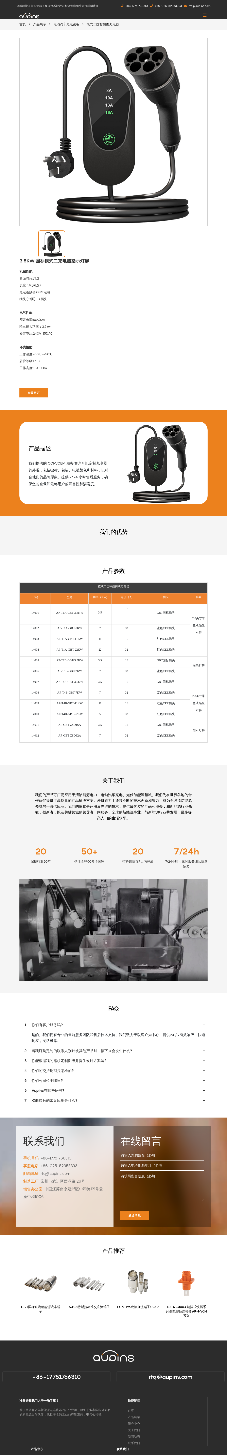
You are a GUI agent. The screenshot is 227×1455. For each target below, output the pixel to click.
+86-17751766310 (134, 6)
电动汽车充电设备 (66, 24)
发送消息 (134, 1215)
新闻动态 (134, 1437)
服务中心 (134, 1424)
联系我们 (134, 1443)
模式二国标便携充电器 (103, 24)
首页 (22, 24)
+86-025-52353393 (166, 6)
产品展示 (39, 24)
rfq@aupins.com (197, 6)
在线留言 (34, 393)
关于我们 (134, 1430)
